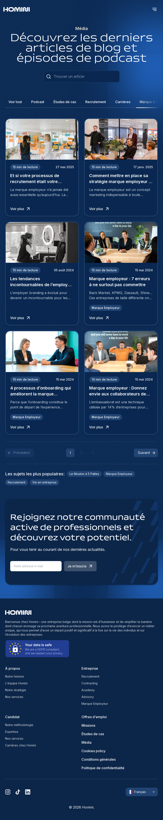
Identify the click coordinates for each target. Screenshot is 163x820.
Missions (88, 725)
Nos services (14, 697)
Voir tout (15, 102)
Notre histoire (14, 676)
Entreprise (90, 668)
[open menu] (154, 9)
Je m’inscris (80, 566)
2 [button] (81, 453)
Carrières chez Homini (20, 745)
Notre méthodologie (19, 725)
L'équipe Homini (16, 683)
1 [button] (70, 453)
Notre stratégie (15, 690)
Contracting (90, 683)
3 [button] (93, 453)
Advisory (88, 697)
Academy (88, 690)
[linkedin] (27, 791)
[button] (146, 453)
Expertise (11, 731)
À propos (12, 668)
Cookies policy (93, 751)
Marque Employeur (95, 703)
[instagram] (7, 791)
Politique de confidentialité (103, 768)
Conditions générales (99, 759)
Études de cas (93, 734)
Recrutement (90, 676)
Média (86, 742)
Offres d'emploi (94, 717)
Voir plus (20, 208)
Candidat (12, 717)
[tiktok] (17, 791)
